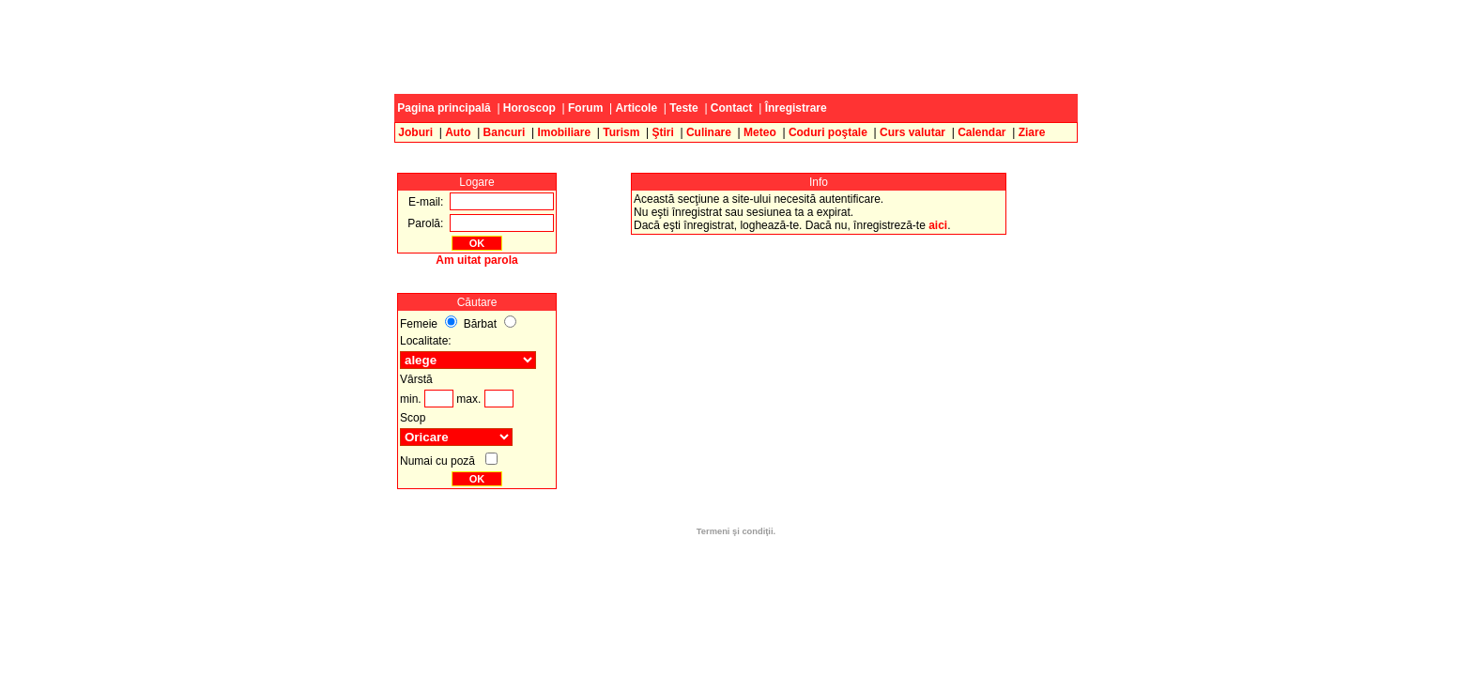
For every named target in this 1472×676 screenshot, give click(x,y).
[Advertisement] (736, 47)
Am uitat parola (476, 260)
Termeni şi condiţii (735, 531)
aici (937, 225)
